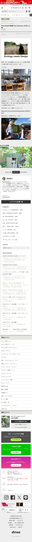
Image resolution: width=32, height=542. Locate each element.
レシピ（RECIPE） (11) (9, 229)
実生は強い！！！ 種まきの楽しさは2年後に (16, 330)
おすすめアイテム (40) (9, 236)
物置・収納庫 (4, 389)
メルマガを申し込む (16, 439)
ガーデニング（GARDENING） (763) (13, 210)
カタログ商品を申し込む (21, 421)
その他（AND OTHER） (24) (10, 233)
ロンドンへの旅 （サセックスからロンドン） (16, 299)
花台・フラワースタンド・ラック (9, 360)
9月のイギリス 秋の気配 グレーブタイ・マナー (16, 316)
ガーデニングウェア (6, 376)
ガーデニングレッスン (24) (10, 239)
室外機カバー (4, 392)
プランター (4, 357)
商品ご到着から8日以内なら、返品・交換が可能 (17, 484)
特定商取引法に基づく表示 (16, 515)
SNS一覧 (20, 527)
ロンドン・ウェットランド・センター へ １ (16, 292)
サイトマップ (20, 520)
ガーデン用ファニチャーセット (9, 347)
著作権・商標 (12, 520)
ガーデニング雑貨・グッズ (8, 370)
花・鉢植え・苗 (5, 402)
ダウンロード (16, 465)
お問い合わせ (13, 527)
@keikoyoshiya (6, 197)
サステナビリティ (19, 524)
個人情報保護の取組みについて (16, 518)
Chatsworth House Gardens (16, 267)
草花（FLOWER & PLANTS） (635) (12, 213)
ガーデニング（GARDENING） (16, 33)
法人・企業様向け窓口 (19, 522)
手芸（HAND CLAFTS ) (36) (10, 223)
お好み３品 (4, 408)
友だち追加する (16, 452)
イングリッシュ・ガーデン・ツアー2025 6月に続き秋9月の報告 (16, 276)
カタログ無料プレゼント (21, 424)
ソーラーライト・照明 (6, 379)
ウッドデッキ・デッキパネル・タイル (10, 354)
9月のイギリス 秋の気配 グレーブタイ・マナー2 (16, 307)
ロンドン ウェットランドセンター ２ (16, 285)
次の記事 (23, 172)
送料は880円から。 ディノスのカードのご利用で (17, 478)
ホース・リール (5, 383)
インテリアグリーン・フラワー (9, 405)
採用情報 (11, 524)
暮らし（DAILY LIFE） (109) (10, 226)
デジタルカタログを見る (21, 427)
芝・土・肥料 (4, 399)
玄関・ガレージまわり (6, 396)
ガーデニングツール (6, 373)
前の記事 (9, 172)
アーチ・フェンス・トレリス (8, 367)
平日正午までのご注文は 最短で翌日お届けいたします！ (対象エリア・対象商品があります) (14, 472)
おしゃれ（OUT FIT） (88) (10, 219)
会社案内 (10, 522)
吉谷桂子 (3, 29)
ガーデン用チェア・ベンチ (18, 14)
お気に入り (26, 8)
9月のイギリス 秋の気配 (16, 324)
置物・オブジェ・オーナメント (9, 363)
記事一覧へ (16, 172)
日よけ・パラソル (5, 350)
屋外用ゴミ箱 (4, 386)
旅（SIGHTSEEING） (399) (10, 216)
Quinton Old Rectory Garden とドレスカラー (16, 259)
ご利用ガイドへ (10, 490)
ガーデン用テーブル (5, 14)
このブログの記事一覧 (16, 202)
